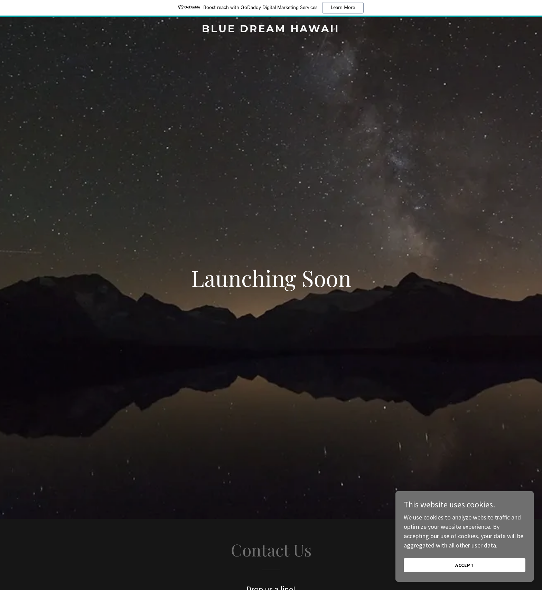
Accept (464, 565)
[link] (271, 30)
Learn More (343, 7)
